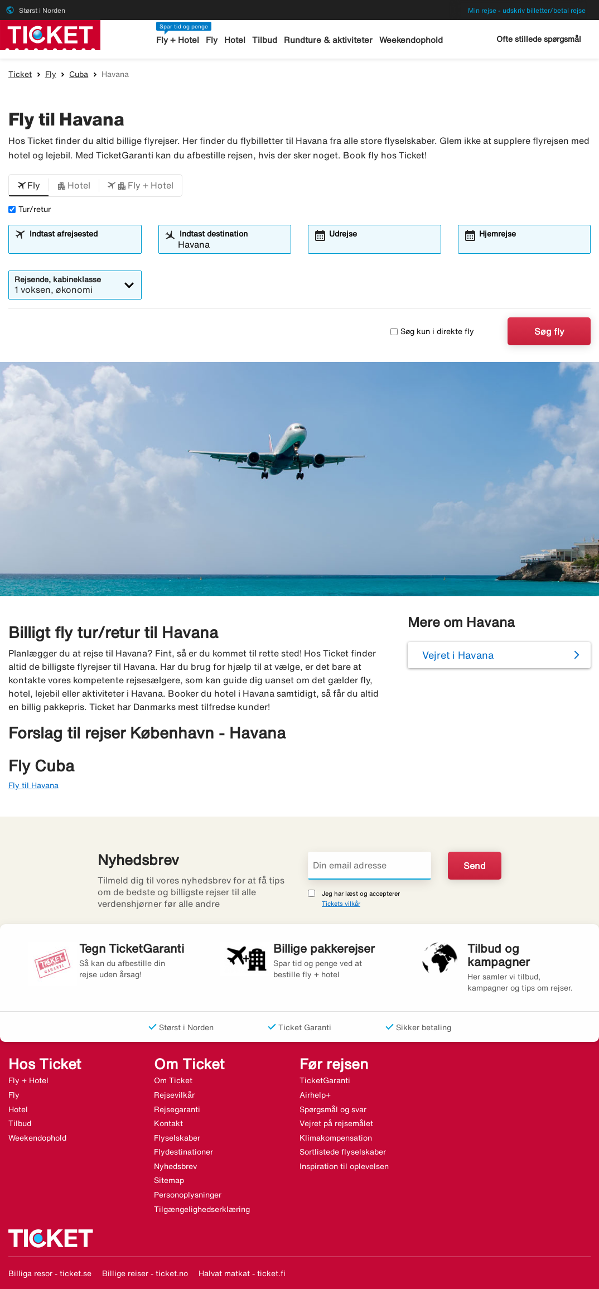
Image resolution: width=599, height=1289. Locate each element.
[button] (29, 186)
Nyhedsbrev (175, 1166)
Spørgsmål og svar (333, 1109)
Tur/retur (29, 209)
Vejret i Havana (458, 655)
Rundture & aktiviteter (328, 40)
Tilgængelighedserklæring (202, 1209)
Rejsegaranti (177, 1109)
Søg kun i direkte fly (432, 331)
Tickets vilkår (341, 903)
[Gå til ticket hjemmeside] (50, 34)
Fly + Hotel (177, 40)
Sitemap (169, 1180)
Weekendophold (411, 40)
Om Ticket (173, 1080)
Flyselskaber (177, 1138)
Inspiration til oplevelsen (344, 1166)
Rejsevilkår (174, 1095)
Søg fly (549, 331)
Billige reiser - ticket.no (145, 1273)
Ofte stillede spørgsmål (538, 39)
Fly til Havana (33, 785)
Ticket (20, 74)
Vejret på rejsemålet (336, 1123)
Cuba (78, 74)
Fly (212, 40)
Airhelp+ (315, 1095)
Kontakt (168, 1123)
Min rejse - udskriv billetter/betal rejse (527, 10)
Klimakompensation (336, 1138)
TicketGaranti (325, 1080)
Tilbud (264, 40)
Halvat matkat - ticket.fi (242, 1273)
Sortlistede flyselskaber (343, 1152)
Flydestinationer (183, 1152)
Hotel (234, 40)
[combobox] (82, 244)
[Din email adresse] (369, 866)
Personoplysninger (187, 1195)
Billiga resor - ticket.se (49, 1273)
